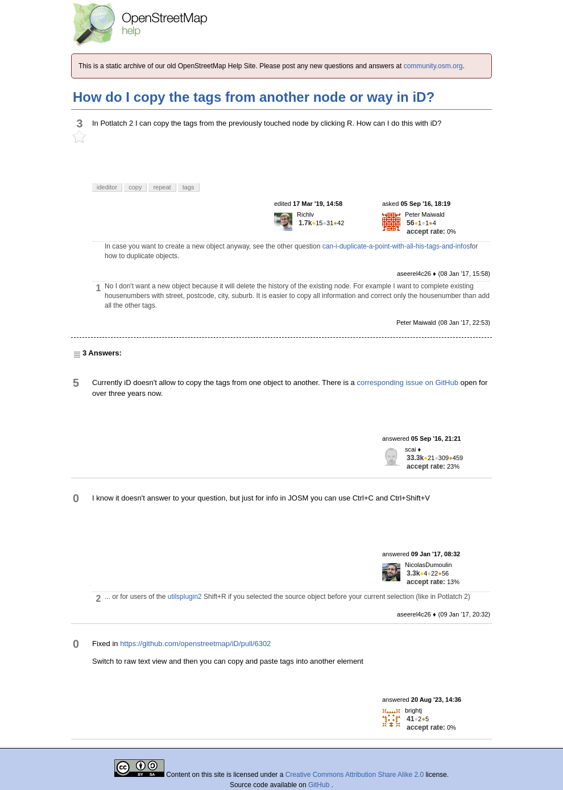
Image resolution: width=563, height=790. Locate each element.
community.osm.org (433, 66)
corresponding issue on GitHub (407, 382)
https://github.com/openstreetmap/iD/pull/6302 (195, 643)
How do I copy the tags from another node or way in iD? (253, 97)
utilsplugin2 (185, 597)
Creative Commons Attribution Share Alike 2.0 (354, 775)
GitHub (320, 785)
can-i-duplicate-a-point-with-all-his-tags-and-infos (396, 246)
